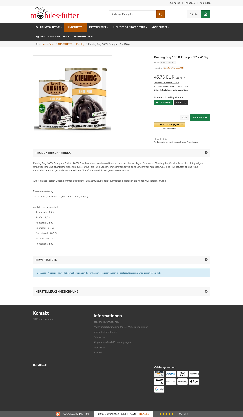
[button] (169, 125)
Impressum (99, 347)
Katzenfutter (98, 27)
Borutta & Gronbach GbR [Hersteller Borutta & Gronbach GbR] (173, 68)
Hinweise (144, 414)
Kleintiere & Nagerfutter (130, 27)
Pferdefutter (83, 36)
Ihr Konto (190, 2)
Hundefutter (75, 27)
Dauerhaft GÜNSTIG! (48, 27)
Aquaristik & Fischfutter (52, 36)
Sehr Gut (129, 413)
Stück (184, 117)
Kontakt (98, 352)
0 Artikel (194, 14)
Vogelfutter (160, 27)
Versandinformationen (105, 331)
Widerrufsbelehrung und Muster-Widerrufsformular (121, 326)
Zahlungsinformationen (106, 321)
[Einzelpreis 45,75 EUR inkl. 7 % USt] (182, 77)
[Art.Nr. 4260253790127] (182, 62)
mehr (159, 273)
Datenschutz (100, 337)
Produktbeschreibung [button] (53, 153)
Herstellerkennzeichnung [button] (57, 291)
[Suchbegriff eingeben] (133, 14)
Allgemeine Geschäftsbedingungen (112, 342)
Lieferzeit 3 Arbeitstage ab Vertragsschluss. (171, 90)
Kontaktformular (43, 319)
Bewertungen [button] (46, 260)
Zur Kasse (175, 2)
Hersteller (40, 365)
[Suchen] (160, 14)
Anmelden (205, 2)
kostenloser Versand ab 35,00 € (166, 83)
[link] (176, 141)
